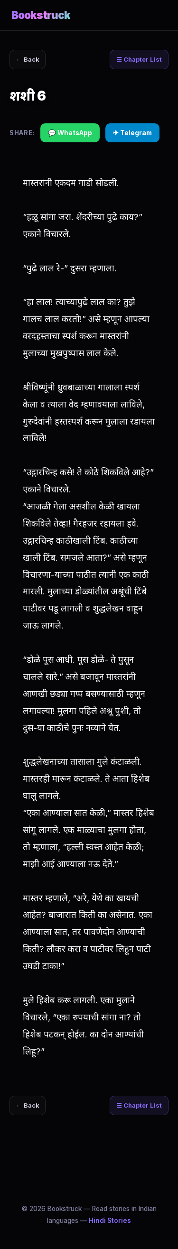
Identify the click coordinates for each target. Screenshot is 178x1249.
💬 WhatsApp (70, 133)
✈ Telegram (132, 133)
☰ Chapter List (139, 59)
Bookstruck (40, 15)
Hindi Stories (110, 1220)
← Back (27, 59)
